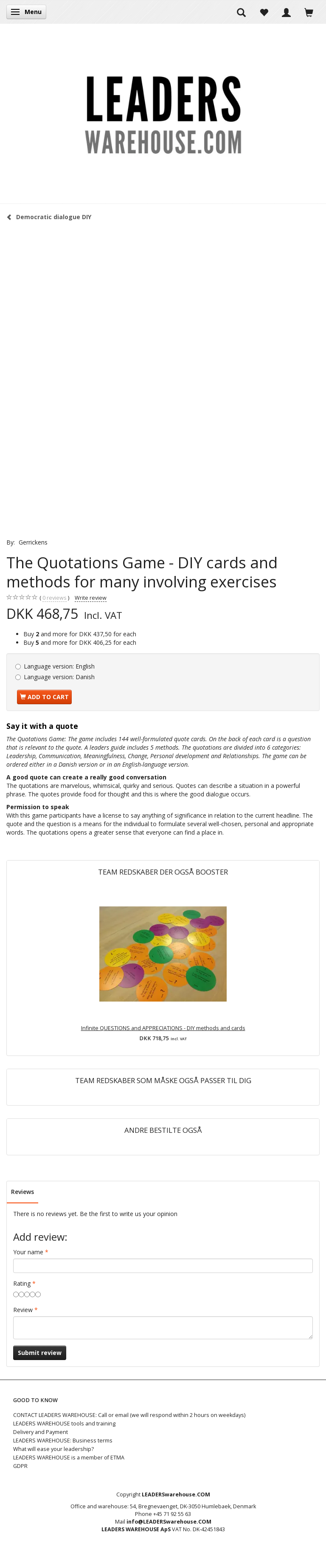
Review (23, 1310)
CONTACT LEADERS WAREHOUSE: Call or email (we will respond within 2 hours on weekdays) (129, 1415)
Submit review (40, 1353)
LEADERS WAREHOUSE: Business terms (62, 1440)
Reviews (22, 1192)
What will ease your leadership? (53, 1449)
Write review (91, 597)
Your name (28, 1252)
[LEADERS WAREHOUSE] (163, 113)
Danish (59, 677)
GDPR (20, 1466)
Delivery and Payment (40, 1432)
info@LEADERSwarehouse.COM (168, 1521)
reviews (54, 598)
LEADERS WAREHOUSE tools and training (64, 1423)
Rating (22, 1283)
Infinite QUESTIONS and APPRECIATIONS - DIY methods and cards (163, 1028)
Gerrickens (33, 542)
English (59, 666)
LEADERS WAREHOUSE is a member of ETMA (68, 1457)
